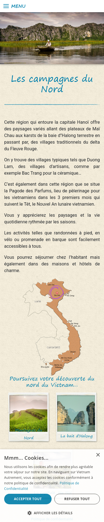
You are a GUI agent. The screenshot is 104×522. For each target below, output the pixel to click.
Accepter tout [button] (28, 499)
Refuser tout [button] (77, 499)
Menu (14, 6)
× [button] (98, 455)
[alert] (52, 485)
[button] (52, 513)
